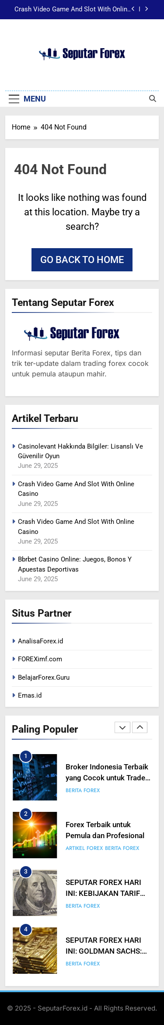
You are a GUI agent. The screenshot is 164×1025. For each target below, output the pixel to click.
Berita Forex (83, 790)
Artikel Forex (84, 848)
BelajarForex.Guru (44, 677)
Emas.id (30, 695)
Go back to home (82, 259)
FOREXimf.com (40, 659)
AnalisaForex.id (40, 641)
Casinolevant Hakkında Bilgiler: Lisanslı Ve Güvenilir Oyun (73, 9)
